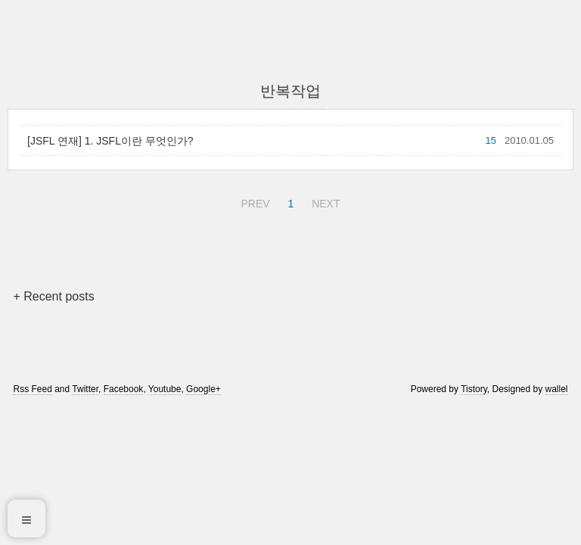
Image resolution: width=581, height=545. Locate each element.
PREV (253, 201)
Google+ (203, 389)
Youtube (165, 389)
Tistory (474, 389)
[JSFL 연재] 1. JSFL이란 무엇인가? (110, 141)
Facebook (124, 389)
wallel (556, 389)
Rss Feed (32, 389)
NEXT (324, 201)
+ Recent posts (53, 296)
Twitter (85, 389)
